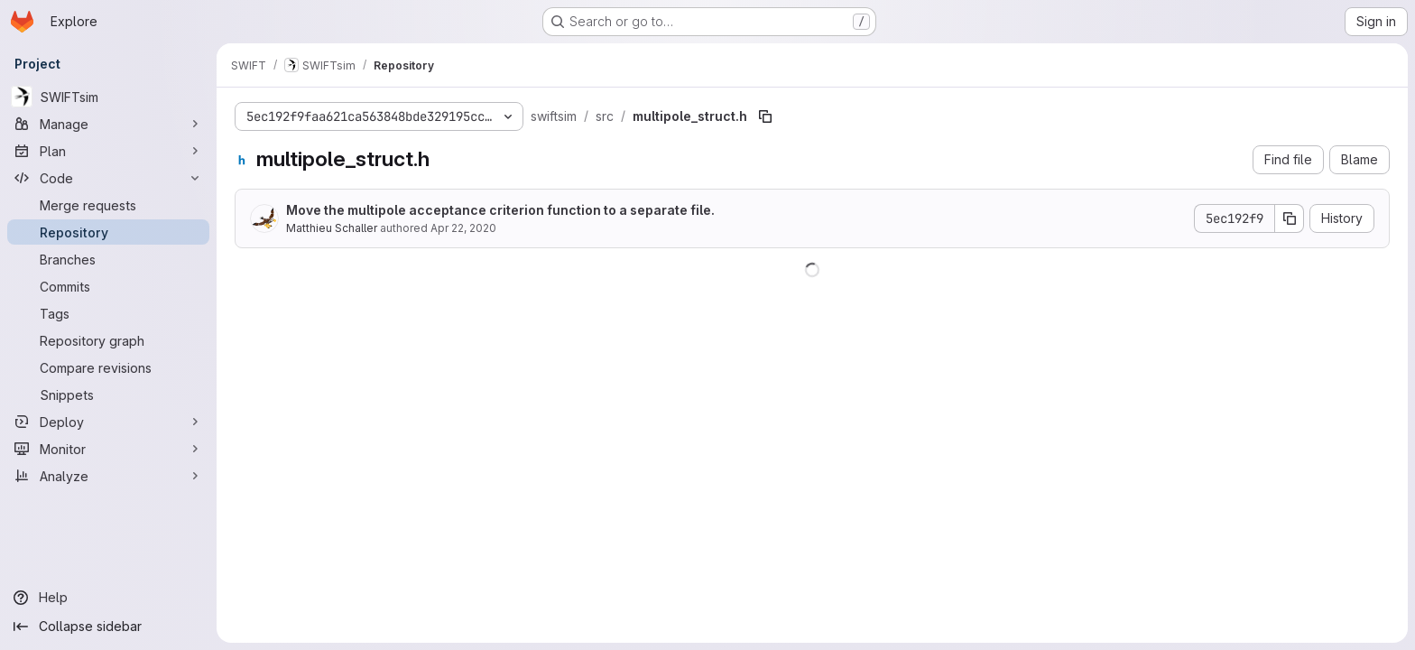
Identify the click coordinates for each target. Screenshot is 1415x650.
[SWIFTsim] (108, 96)
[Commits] (108, 286)
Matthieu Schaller (331, 228)
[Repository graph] (108, 340)
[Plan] (108, 150)
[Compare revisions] (108, 367)
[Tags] (108, 313)
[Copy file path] (765, 116)
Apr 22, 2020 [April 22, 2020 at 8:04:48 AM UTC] (463, 228)
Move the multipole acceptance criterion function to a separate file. (500, 210)
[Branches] (108, 259)
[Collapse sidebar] (108, 626)
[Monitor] (108, 448)
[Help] (108, 597)
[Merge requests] (108, 205)
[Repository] (108, 232)
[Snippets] (108, 394)
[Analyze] (108, 475)
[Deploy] (108, 421)
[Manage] (108, 123)
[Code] (108, 177)
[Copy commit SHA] (1289, 218)
